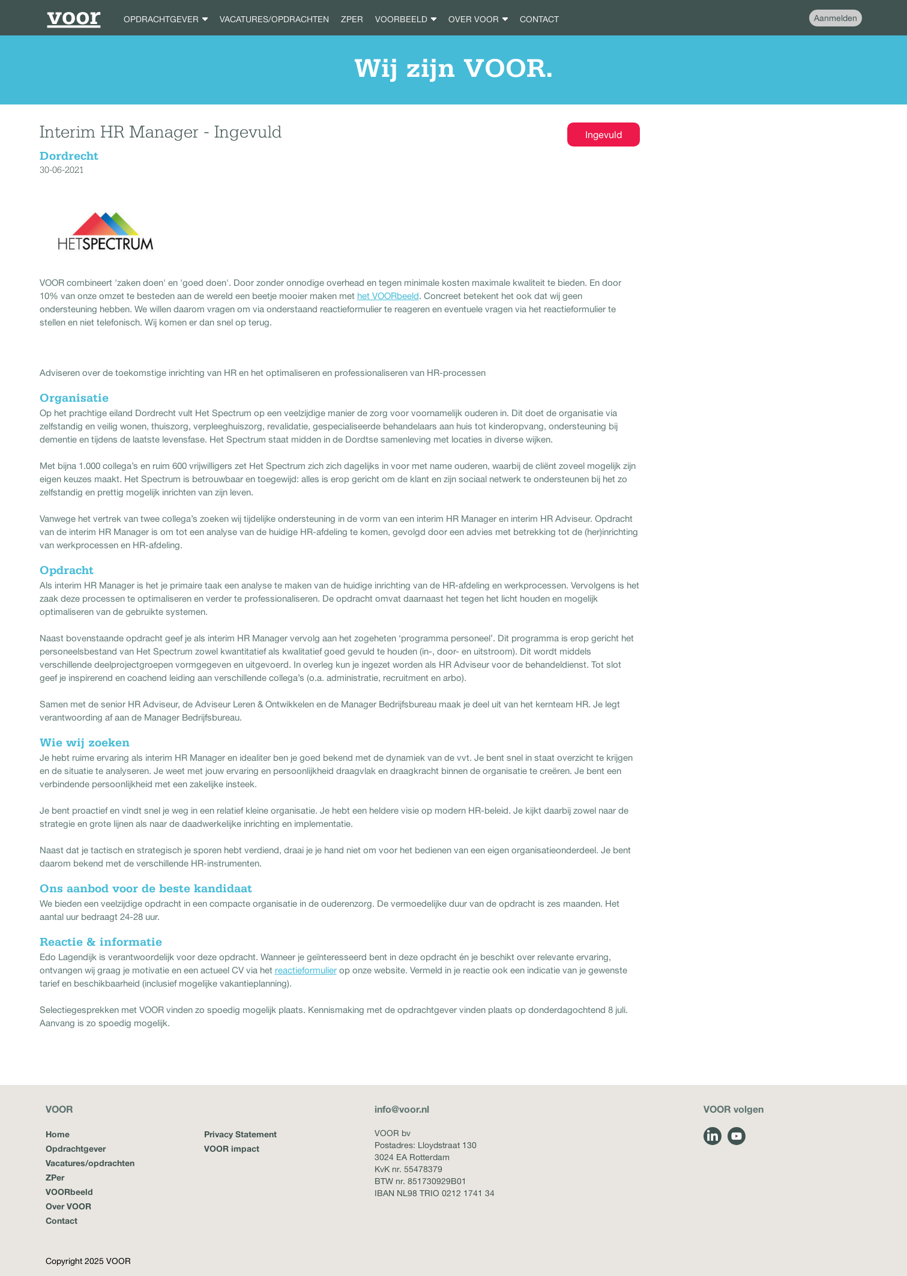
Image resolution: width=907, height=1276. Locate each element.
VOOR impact (231, 1148)
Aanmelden (835, 18)
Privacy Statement (240, 1134)
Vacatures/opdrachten (90, 1163)
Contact (61, 1220)
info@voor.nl (402, 1108)
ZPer (55, 1177)
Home (58, 1134)
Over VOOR (68, 1206)
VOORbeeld (69, 1192)
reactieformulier (306, 970)
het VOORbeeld (388, 296)
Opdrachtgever (76, 1148)
